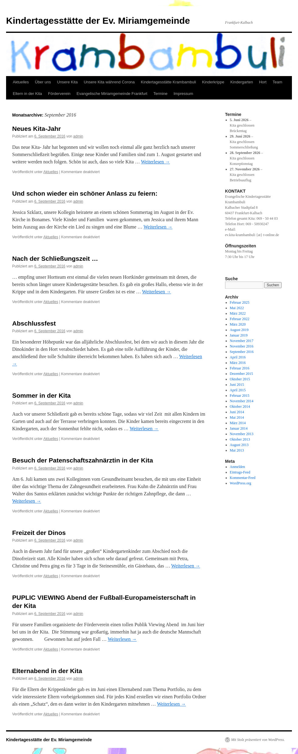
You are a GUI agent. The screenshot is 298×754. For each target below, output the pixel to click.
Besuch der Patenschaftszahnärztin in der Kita (82, 460)
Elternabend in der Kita (47, 670)
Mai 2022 (237, 308)
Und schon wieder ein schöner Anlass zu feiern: (85, 193)
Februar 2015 (239, 395)
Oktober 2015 (240, 379)
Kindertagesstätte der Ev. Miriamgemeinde (98, 21)
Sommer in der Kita (41, 395)
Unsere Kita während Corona (109, 82)
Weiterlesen (155, 161)
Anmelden (237, 467)
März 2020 (238, 324)
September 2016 (242, 352)
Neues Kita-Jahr (36, 128)
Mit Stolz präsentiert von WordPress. (258, 740)
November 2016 (242, 346)
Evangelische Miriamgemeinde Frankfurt (112, 93)
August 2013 (239, 445)
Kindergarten (241, 82)
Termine (160, 93)
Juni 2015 (237, 384)
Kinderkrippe (213, 82)
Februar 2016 (239, 368)
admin (78, 136)
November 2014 (242, 401)
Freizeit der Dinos (39, 532)
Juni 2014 (237, 412)
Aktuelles (21, 82)
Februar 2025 (239, 302)
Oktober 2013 (240, 439)
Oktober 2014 (240, 406)
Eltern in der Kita (27, 93)
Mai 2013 (237, 450)
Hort (263, 82)
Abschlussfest (34, 323)
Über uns (43, 82)
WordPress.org (240, 483)
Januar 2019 (239, 335)
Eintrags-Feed (240, 472)
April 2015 (238, 390)
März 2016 (238, 363)
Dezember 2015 (241, 374)
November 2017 (242, 341)
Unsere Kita (67, 82)
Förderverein (59, 93)
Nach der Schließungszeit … (55, 258)
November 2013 (242, 434)
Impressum (183, 93)
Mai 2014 (237, 417)
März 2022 (238, 313)
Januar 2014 (239, 428)
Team (277, 82)
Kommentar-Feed (242, 478)
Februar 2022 (239, 319)
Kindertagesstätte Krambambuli (168, 82)
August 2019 (239, 330)
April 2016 (238, 357)
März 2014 (238, 423)
